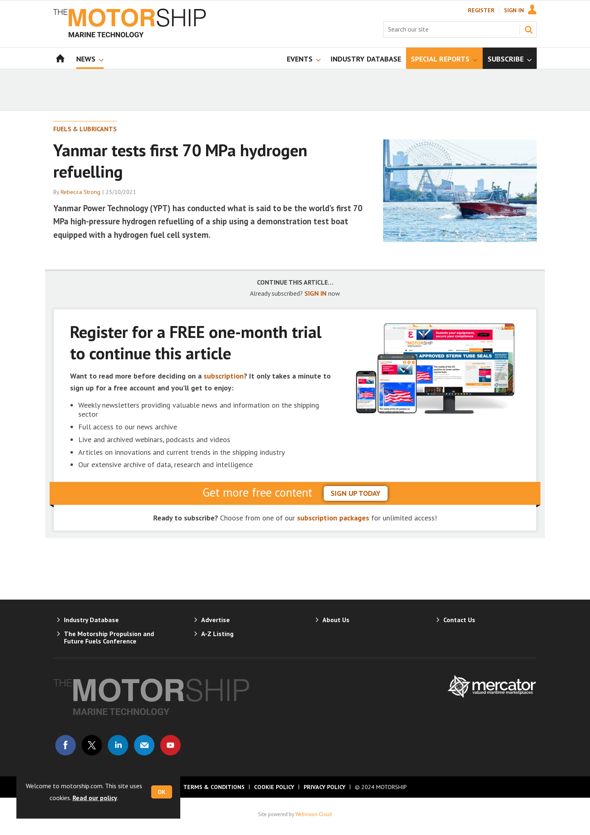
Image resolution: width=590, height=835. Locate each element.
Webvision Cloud (313, 814)
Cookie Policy (274, 787)
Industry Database (91, 620)
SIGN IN (315, 293)
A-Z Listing (217, 634)
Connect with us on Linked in (118, 745)
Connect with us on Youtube (170, 745)
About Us (335, 620)
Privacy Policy (324, 787)
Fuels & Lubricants (85, 129)
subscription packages (333, 517)
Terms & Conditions (214, 787)
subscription (224, 376)
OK (162, 792)
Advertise (215, 620)
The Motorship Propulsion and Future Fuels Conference (109, 637)
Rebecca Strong (80, 192)
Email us (144, 745)
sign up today (356, 493)
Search (528, 29)
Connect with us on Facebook (65, 745)
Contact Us (459, 620)
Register (481, 10)
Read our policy (95, 798)
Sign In (514, 10)
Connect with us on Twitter (91, 745)
